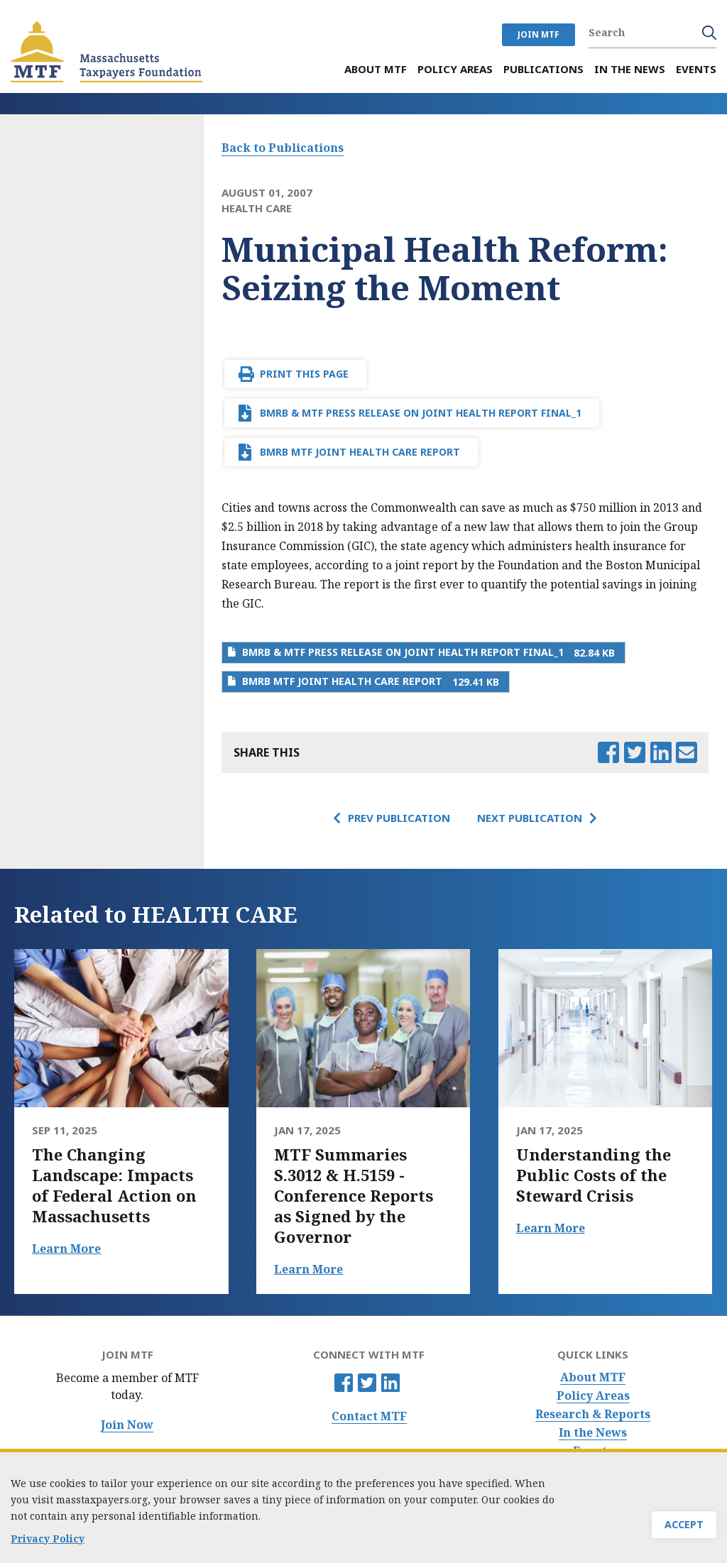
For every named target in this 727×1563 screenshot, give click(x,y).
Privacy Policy (47, 1545)
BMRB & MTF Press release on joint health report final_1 (420, 412)
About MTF (592, 1377)
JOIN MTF (538, 34)
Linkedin (390, 1382)
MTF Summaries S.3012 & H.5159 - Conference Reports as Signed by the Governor (353, 1195)
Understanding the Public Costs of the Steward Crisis (593, 1175)
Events (593, 1451)
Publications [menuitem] (543, 69)
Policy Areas (593, 1395)
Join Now (127, 1424)
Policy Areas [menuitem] (455, 69)
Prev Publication (399, 818)
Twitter (367, 1382)
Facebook (344, 1382)
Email (686, 752)
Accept (684, 1531)
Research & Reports (592, 1414)
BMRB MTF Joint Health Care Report (360, 452)
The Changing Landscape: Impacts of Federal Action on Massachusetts (114, 1185)
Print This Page (304, 373)
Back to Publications (283, 147)
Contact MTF (369, 1416)
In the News (593, 1432)
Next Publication (529, 818)
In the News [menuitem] (629, 69)
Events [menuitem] (696, 69)
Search (709, 32)
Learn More (66, 1248)
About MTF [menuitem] (375, 69)
